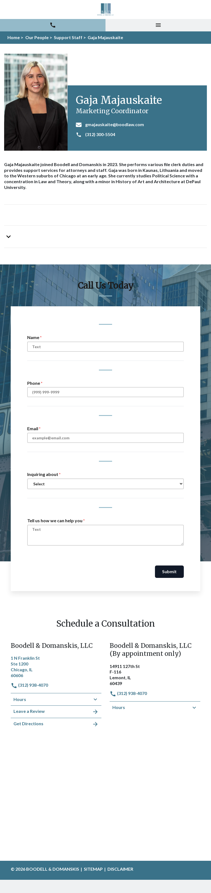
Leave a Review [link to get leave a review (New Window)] (56, 711)
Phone (33, 383)
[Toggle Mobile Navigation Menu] (158, 25)
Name (33, 337)
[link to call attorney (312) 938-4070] (53, 25)
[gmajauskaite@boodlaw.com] (139, 124)
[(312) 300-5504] (139, 134)
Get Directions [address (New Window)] (56, 724)
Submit (169, 571)
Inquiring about (42, 474)
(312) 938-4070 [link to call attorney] (29, 685)
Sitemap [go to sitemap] (93, 869)
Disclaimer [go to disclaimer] (120, 869)
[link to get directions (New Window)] (56, 666)
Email (32, 428)
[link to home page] (105, 9)
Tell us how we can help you (54, 520)
